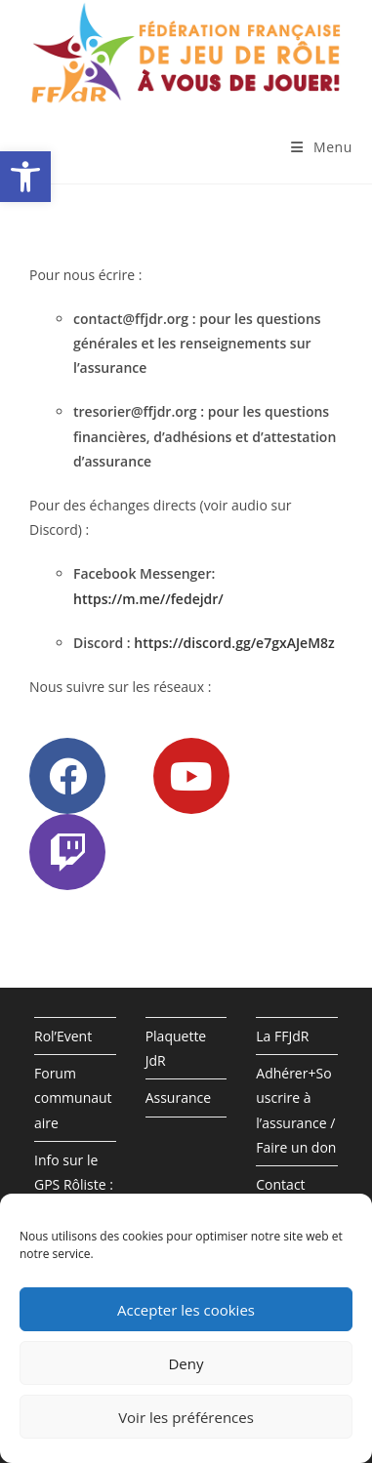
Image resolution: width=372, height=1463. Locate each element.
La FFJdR (282, 1036)
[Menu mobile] (321, 147)
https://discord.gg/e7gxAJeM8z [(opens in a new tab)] (234, 642)
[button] (25, 176)
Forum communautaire (73, 1097)
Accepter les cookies (186, 1310)
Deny (185, 1363)
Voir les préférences (186, 1417)
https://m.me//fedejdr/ (148, 598)
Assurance (178, 1097)
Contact (280, 1184)
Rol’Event (63, 1036)
